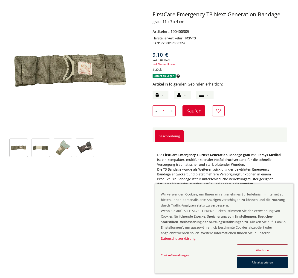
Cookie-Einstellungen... (176, 255)
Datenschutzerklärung (178, 238)
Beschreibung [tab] (169, 136)
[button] (178, 76)
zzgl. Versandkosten (164, 64)
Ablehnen (262, 250)
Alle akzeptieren (262, 262)
